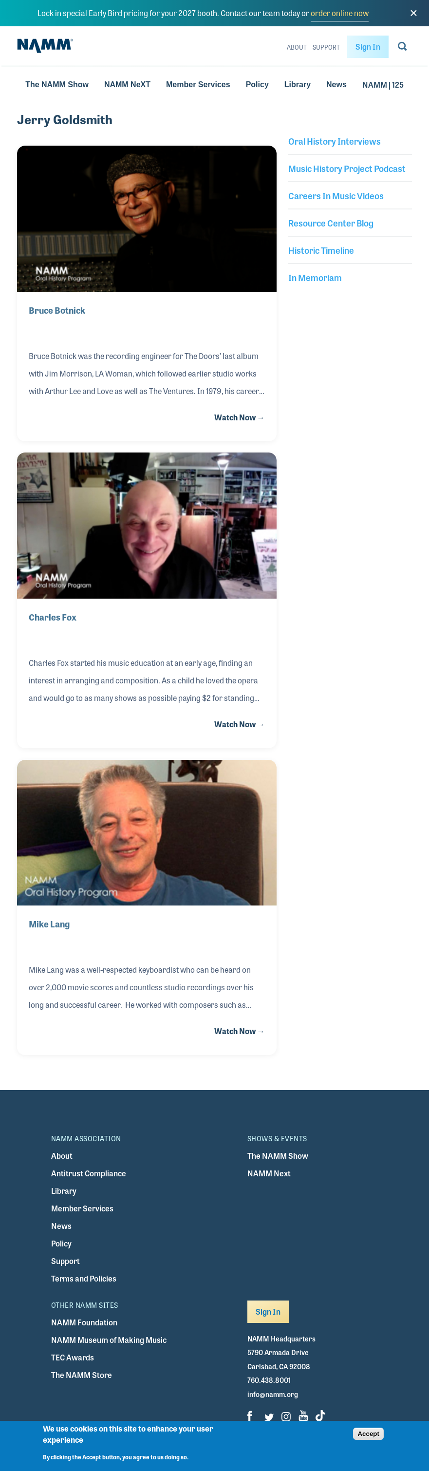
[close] (413, 13)
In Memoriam (315, 277)
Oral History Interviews (334, 140)
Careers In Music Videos (336, 195)
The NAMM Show (57, 84)
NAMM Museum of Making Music (109, 1339)
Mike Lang (49, 923)
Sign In (367, 46)
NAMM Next (269, 1173)
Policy (257, 84)
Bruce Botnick (57, 309)
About (297, 47)
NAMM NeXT (127, 84)
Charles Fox (52, 616)
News (336, 84)
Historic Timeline (321, 250)
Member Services (198, 84)
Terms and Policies (83, 1278)
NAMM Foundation (84, 1322)
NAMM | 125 (383, 84)
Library (297, 84)
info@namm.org (272, 1394)
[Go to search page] (402, 48)
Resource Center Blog (330, 222)
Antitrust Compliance (88, 1173)
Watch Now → (239, 417)
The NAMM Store (81, 1374)
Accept (368, 1437)
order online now (340, 13)
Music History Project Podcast (347, 168)
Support (326, 47)
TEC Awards (72, 1357)
